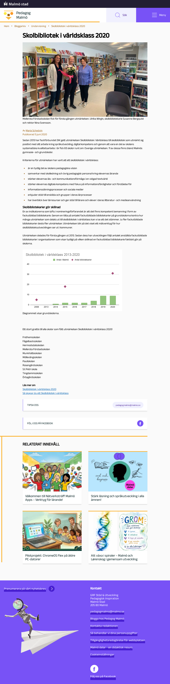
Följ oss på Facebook (103, 671)
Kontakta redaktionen (104, 626)
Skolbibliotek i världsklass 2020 (39, 390)
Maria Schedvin (34, 131)
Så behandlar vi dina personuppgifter (113, 633)
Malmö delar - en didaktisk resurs (111, 647)
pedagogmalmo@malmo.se (107, 611)
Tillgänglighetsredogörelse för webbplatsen (117, 640)
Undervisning (38, 26)
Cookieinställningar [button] (102, 654)
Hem (6, 26)
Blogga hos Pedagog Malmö (107, 618)
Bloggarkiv (20, 26)
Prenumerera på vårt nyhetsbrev (29, 589)
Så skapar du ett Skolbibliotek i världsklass (46, 394)
